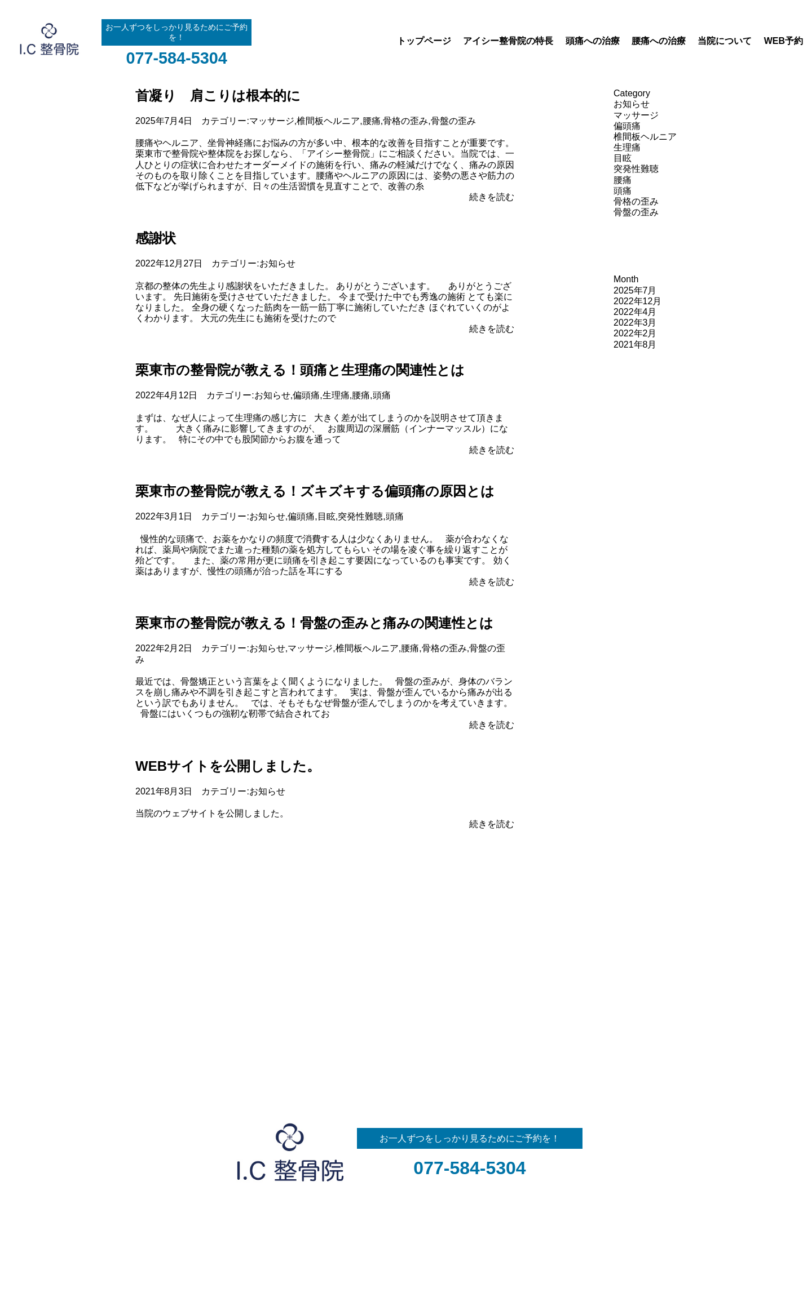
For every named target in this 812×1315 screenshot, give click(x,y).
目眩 (326, 516)
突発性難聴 (360, 516)
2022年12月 (637, 301)
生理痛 (336, 395)
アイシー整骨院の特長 (508, 41)
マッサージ (271, 121)
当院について (725, 41)
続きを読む (491, 197)
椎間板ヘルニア (328, 121)
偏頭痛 (306, 395)
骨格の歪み (405, 121)
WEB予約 (783, 41)
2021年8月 (635, 344)
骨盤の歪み (453, 121)
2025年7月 (635, 290)
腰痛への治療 (659, 41)
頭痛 (382, 395)
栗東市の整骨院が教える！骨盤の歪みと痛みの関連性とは (314, 622)
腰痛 (372, 121)
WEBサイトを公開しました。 (227, 766)
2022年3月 (635, 322)
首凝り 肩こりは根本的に (218, 95)
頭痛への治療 (593, 41)
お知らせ (277, 263)
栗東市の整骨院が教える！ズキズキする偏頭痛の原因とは (315, 491)
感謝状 (155, 238)
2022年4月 (635, 312)
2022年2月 (635, 333)
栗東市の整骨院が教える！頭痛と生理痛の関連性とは (300, 369)
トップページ (424, 41)
